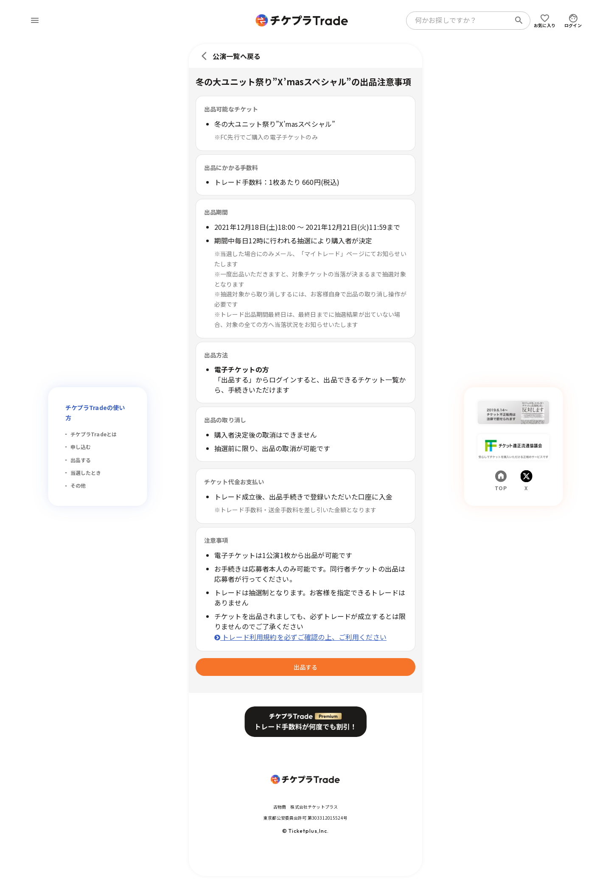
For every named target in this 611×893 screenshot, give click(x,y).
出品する (80, 459)
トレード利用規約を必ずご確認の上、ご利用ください (300, 637)
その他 (78, 485)
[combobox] (460, 20)
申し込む (80, 446)
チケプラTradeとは (93, 434)
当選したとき (85, 472)
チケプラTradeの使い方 (95, 412)
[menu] (35, 20)
